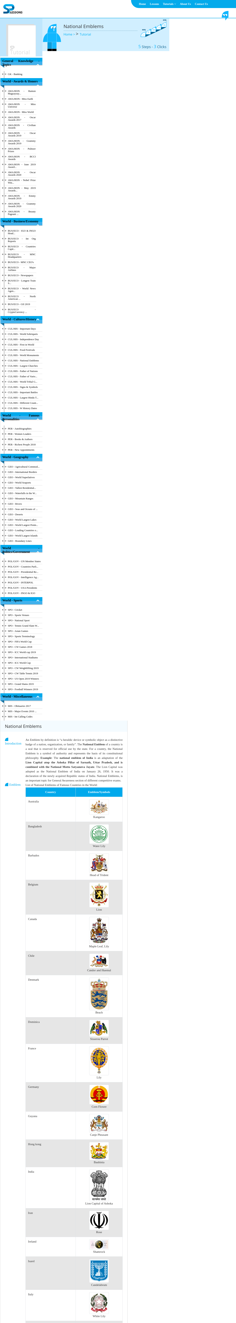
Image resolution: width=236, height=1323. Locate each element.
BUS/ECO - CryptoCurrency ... (22, 310)
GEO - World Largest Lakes (22, 519)
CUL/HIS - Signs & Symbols (23, 387)
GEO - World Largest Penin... (23, 525)
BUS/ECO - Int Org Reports (22, 240)
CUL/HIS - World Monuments (23, 355)
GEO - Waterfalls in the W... (22, 493)
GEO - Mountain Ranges (20, 498)
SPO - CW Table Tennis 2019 (23, 673)
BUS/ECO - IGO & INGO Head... (22, 232)
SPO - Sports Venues (18, 615)
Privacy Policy (135, 1310)
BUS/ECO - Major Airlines (22, 268)
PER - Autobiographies (20, 428)
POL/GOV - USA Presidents (22, 587)
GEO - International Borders (22, 472)
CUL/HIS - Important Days (22, 328)
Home (142, 4)
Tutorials (169, 4)
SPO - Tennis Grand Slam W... (23, 625)
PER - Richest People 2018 (22, 444)
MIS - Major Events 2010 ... (22, 711)
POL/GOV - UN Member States (24, 561)
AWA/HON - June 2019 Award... (22, 165)
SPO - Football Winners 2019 (23, 689)
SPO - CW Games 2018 (20, 646)
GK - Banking (15, 74)
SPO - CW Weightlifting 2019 (23, 668)
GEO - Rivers (15, 503)
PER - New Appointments (21, 449)
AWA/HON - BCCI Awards (22, 158)
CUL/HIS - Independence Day (23, 339)
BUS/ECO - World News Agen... (22, 289)
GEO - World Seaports (19, 482)
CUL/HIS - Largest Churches (23, 365)
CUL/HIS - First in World (21, 344)
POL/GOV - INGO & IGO (21, 593)
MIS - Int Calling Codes (20, 716)
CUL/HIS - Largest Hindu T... (23, 397)
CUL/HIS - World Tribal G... (22, 381)
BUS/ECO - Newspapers (20, 275)
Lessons (154, 4)
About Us (185, 4)
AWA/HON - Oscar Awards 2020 (22, 173)
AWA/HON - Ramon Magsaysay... (22, 92)
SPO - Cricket (15, 609)
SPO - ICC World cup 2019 (22, 652)
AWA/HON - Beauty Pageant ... (22, 213)
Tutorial (85, 34)
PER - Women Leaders (19, 433)
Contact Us (201, 4)
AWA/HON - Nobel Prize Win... (22, 181)
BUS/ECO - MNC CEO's (21, 262)
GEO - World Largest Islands (23, 535)
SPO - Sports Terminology (21, 636)
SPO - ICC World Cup (19, 662)
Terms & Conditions (112, 1310)
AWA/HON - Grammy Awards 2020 (22, 205)
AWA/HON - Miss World (21, 112)
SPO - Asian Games (18, 631)
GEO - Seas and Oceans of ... (23, 509)
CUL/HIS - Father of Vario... (22, 376)
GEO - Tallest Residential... (22, 487)
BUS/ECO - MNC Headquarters (22, 255)
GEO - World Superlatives (21, 477)
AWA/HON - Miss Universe (22, 105)
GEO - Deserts (15, 514)
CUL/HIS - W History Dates (22, 408)
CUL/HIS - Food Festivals (21, 349)
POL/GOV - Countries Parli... (23, 566)
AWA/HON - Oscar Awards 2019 (22, 134)
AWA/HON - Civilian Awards (22, 126)
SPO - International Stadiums (23, 657)
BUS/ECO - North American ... (22, 297)
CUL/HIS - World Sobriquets (23, 334)
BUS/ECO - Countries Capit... (22, 247)
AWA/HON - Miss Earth (20, 98)
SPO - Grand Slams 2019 (21, 684)
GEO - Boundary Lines (20, 540)
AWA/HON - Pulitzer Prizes (22, 150)
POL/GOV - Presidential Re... (23, 571)
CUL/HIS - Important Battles (23, 392)
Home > (70, 34)
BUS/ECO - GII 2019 (19, 304)
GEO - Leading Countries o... (23, 530)
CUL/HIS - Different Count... (23, 402)
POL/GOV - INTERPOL (20, 582)
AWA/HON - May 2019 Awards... (22, 189)
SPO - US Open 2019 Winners (23, 678)
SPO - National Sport (19, 620)
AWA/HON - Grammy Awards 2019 (22, 142)
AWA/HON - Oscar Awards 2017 (22, 118)
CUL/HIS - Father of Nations (23, 371)
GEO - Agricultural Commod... (24, 466)
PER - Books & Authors (20, 439)
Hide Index (26, 1288)
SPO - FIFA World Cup (20, 641)
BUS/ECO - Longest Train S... (22, 282)
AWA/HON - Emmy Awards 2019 (22, 197)
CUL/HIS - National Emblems (23, 360)
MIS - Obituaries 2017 (19, 705)
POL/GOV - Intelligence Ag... (23, 577)
